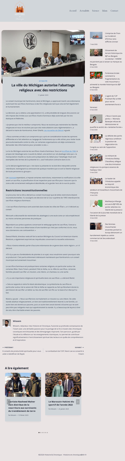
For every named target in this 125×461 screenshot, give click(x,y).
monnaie (12, 177)
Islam (104, 11)
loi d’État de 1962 (69, 151)
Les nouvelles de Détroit (54, 130)
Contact (114, 11)
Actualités (84, 11)
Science (95, 11)
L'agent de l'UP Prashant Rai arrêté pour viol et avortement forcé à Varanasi (105, 101)
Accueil (72, 11)
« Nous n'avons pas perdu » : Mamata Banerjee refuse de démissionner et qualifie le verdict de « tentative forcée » (106, 121)
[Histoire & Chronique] (19, 11)
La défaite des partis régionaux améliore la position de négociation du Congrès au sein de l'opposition (106, 141)
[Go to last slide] (8, 401)
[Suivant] (78, 401)
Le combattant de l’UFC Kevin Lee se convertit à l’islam (64, 350)
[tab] (39, 432)
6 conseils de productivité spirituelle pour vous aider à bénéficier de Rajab (21, 350)
